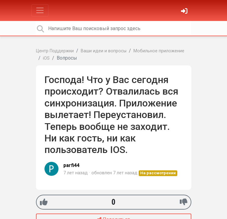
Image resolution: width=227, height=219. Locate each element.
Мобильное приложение (158, 51)
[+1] (44, 202)
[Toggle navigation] (39, 10)
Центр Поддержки (55, 51)
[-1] (183, 202)
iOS (46, 58)
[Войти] (185, 11)
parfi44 (71, 165)
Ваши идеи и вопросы (103, 51)
